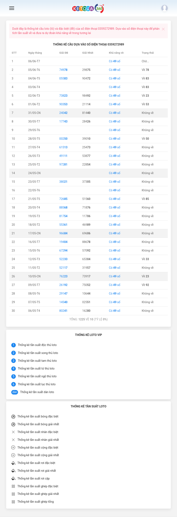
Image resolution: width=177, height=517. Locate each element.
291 (63, 293)
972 (63, 164)
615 (63, 147)
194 (63, 242)
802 (63, 310)
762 (63, 276)
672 (63, 250)
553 (63, 224)
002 (63, 138)
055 (63, 78)
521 (63, 267)
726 (63, 199)
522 (63, 259)
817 (63, 216)
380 (63, 181)
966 (63, 233)
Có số (114, 61)
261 (63, 285)
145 (63, 302)
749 (63, 69)
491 (63, 156)
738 (63, 95)
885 (63, 207)
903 (63, 104)
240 (63, 113)
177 (63, 121)
